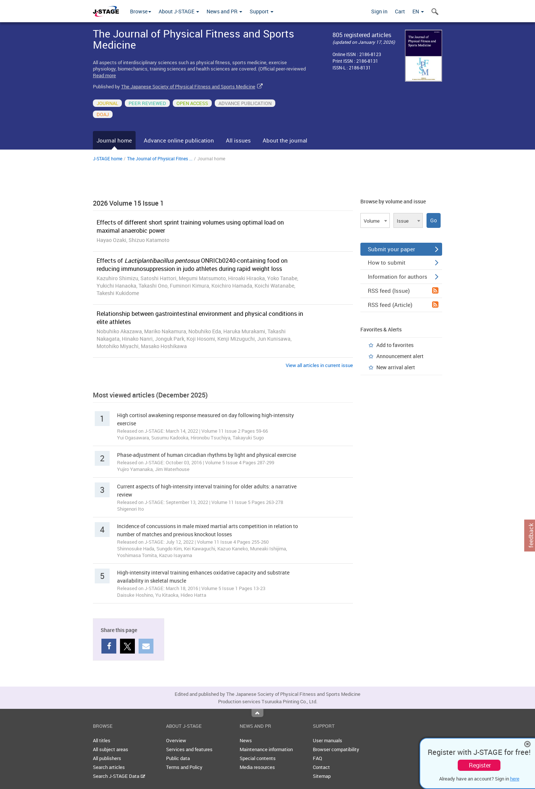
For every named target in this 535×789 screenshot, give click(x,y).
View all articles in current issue (319, 365)
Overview (176, 740)
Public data (178, 758)
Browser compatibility (336, 749)
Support (261, 11)
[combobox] (375, 220)
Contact (321, 767)
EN (418, 11)
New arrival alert (395, 367)
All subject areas (110, 749)
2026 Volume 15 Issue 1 (128, 203)
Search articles (109, 767)
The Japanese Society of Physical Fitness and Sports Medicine (188, 86)
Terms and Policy (184, 767)
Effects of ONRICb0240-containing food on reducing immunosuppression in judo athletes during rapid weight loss (192, 264)
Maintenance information (266, 749)
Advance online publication (179, 140)
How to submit (403, 262)
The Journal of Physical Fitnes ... (159, 158)
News (246, 740)
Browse (140, 11)
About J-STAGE (179, 11)
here (514, 778)
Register (480, 765)
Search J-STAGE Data (119, 776)
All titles (101, 740)
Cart (400, 11)
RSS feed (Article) (403, 304)
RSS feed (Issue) (403, 290)
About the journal (285, 140)
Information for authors (403, 276)
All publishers (107, 758)
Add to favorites (395, 344)
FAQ (317, 758)
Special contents (258, 758)
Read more (104, 75)
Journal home (114, 140)
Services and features (189, 749)
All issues (238, 140)
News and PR (224, 11)
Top (257, 713)
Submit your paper (403, 249)
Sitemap (322, 776)
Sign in (379, 11)
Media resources (257, 767)
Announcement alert (400, 356)
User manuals (327, 740)
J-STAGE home (107, 158)
